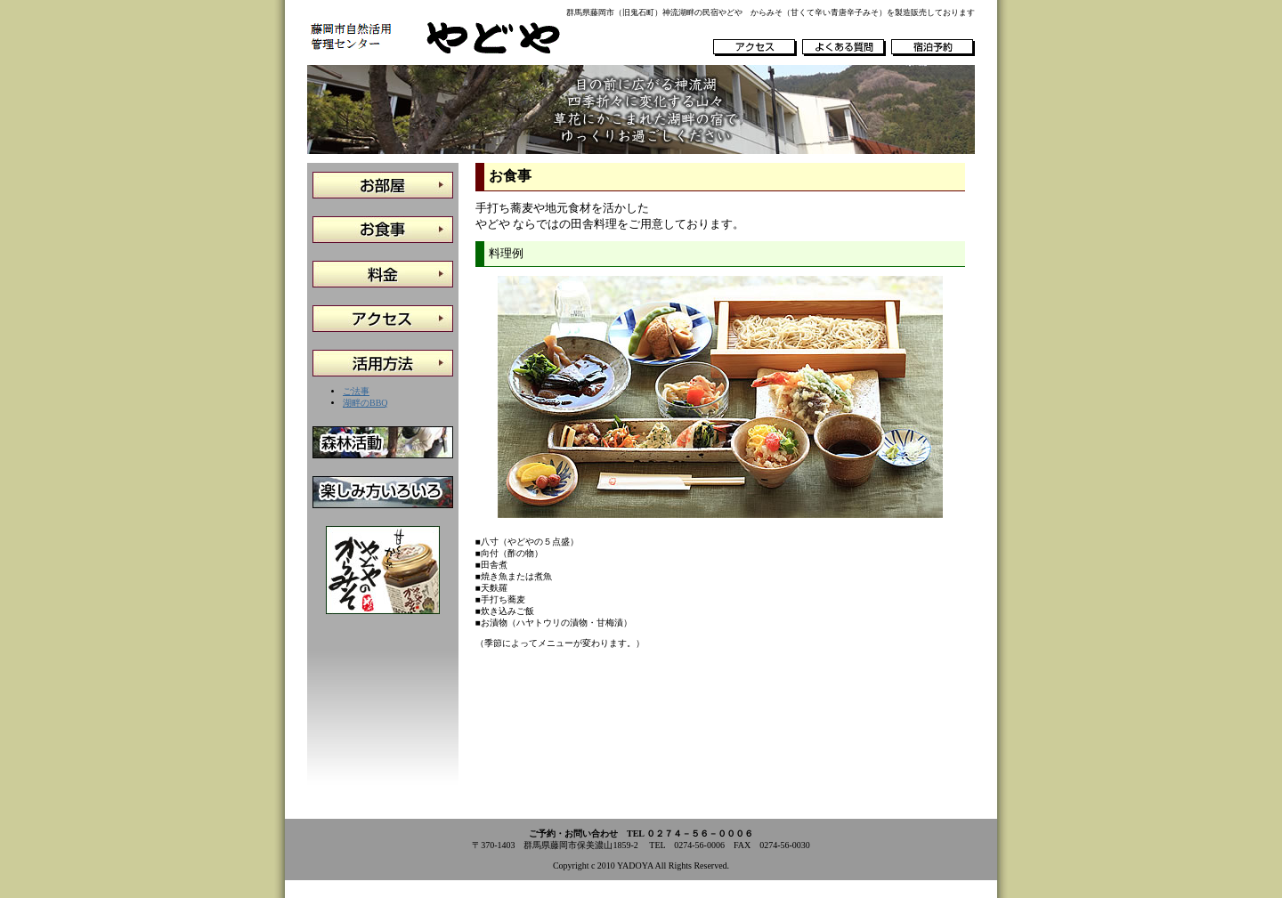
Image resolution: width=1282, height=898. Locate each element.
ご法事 (356, 391)
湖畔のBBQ (365, 403)
